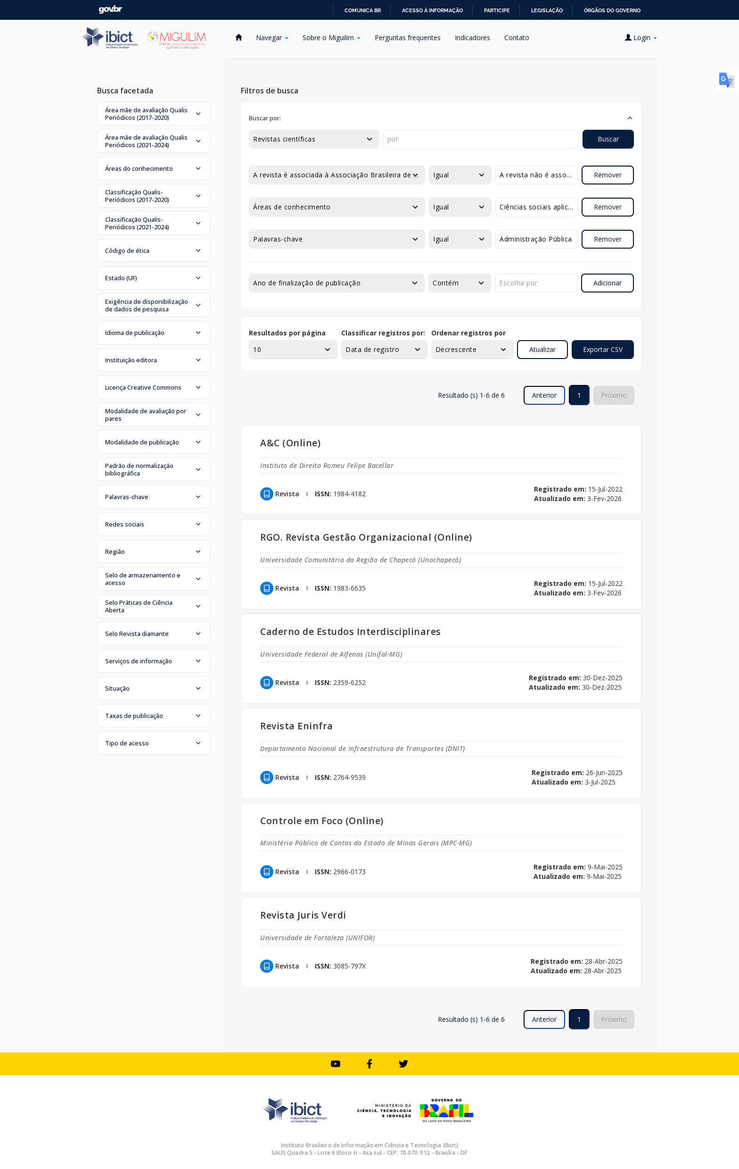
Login (641, 37)
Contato (516, 37)
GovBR (110, 9)
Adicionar (607, 282)
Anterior (544, 395)
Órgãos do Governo (612, 10)
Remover (608, 174)
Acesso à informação (432, 10)
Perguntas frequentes (408, 37)
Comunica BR (363, 10)
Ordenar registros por (468, 332)
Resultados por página (287, 332)
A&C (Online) (290, 442)
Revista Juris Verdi (303, 915)
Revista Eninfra (296, 725)
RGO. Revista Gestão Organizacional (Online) (366, 537)
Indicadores (472, 37)
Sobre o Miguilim (332, 37)
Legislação (547, 10)
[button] (154, 113)
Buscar (608, 138)
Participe (497, 10)
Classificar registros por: (383, 332)
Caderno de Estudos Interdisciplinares (350, 631)
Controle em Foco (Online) (322, 820)
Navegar (272, 37)
